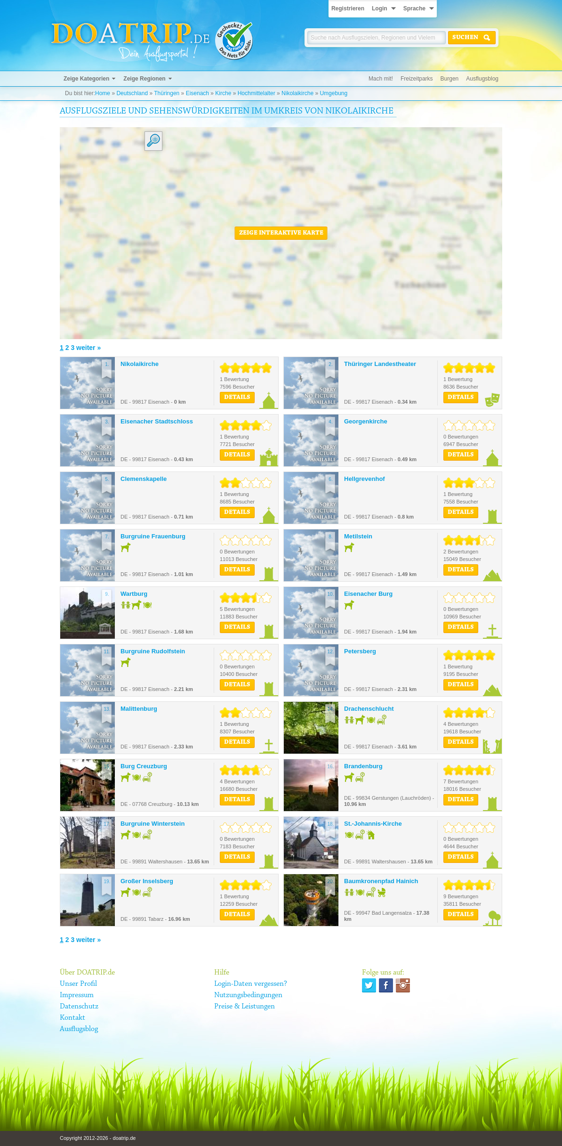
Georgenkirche (365, 421)
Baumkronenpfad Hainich (381, 881)
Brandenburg (363, 766)
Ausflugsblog (482, 78)
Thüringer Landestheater (380, 363)
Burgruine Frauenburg (152, 536)
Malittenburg (138, 708)
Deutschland (132, 93)
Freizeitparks (417, 78)
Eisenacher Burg (368, 593)
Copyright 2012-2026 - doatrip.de (98, 1138)
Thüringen (166, 93)
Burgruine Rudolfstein (152, 651)
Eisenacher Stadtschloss (156, 421)
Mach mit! (381, 78)
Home (102, 93)
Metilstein (358, 536)
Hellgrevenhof (364, 478)
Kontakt (72, 1018)
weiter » (88, 347)
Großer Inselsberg (146, 881)
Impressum (77, 995)
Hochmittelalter (256, 93)
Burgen (450, 78)
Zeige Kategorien (86, 78)
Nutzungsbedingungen (248, 995)
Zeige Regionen (144, 78)
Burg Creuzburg (143, 766)
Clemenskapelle (143, 478)
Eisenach (197, 93)
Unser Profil (78, 984)
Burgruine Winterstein (152, 823)
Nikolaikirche (297, 93)
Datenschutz (79, 1006)
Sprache (414, 8)
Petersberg (360, 651)
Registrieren (347, 8)
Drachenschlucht (368, 708)
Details (237, 397)
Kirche (223, 93)
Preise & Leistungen (244, 1006)
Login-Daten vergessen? (250, 984)
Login (379, 8)
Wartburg (133, 593)
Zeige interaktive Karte (281, 233)
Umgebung (333, 93)
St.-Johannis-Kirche (373, 823)
